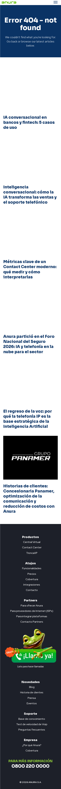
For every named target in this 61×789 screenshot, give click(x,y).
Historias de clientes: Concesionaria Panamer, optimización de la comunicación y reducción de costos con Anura (28, 499)
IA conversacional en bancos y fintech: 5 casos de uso (29, 122)
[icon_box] (30, 541)
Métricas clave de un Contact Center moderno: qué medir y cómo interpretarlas (29, 269)
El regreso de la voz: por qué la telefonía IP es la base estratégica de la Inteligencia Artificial (27, 419)
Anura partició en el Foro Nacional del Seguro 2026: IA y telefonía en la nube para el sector (28, 344)
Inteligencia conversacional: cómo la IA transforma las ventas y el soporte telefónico (30, 195)
